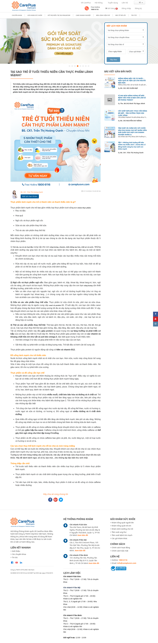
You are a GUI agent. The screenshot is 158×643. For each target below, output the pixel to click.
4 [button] (77, 66)
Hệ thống (98, 2)
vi (138, 2)
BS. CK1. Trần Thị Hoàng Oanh (32, 192)
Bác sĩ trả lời (120, 15)
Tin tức (134, 15)
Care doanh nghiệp (83, 15)
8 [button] (88, 66)
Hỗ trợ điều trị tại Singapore (59, 15)
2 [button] (72, 66)
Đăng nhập (126, 8)
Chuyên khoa (17, 15)
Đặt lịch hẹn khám (29, 196)
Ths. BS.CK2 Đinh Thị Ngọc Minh (132, 103)
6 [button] (83, 66)
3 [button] (75, 66)
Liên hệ (125, 2)
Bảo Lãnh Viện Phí (103, 15)
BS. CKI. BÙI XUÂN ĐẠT (129, 88)
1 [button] (69, 66)
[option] (79, 41)
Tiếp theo (113, 60)
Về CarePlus (86, 2)
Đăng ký (138, 8)
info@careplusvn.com (126, 563)
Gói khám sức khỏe (35, 15)
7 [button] (86, 66)
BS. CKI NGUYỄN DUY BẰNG (131, 120)
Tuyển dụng (113, 2)
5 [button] (80, 66)
